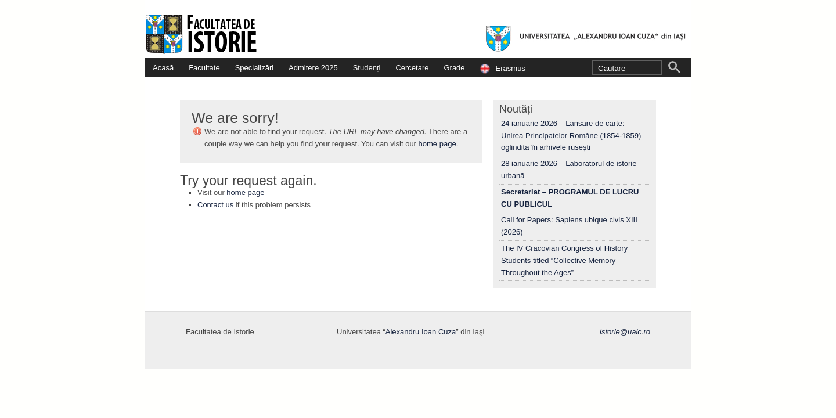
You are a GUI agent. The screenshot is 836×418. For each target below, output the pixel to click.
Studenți (367, 67)
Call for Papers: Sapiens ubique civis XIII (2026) (569, 225)
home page (437, 143)
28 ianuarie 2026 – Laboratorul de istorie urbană (568, 169)
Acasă (163, 67)
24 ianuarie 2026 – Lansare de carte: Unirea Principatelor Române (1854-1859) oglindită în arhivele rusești (571, 135)
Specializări (254, 67)
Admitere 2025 (313, 67)
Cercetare (411, 67)
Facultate (204, 67)
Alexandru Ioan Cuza (420, 331)
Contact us (215, 204)
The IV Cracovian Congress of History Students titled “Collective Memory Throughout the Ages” (564, 260)
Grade (454, 67)
